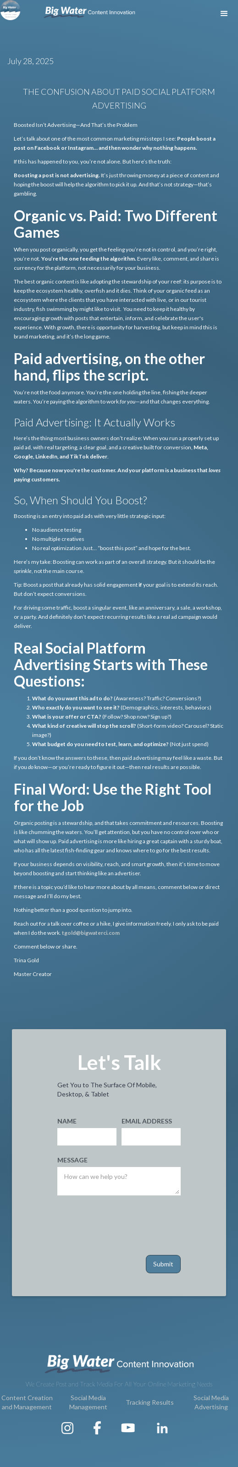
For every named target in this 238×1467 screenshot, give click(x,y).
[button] (224, 13)
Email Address (147, 1121)
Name (67, 1121)
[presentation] (127, 1223)
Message (72, 1160)
